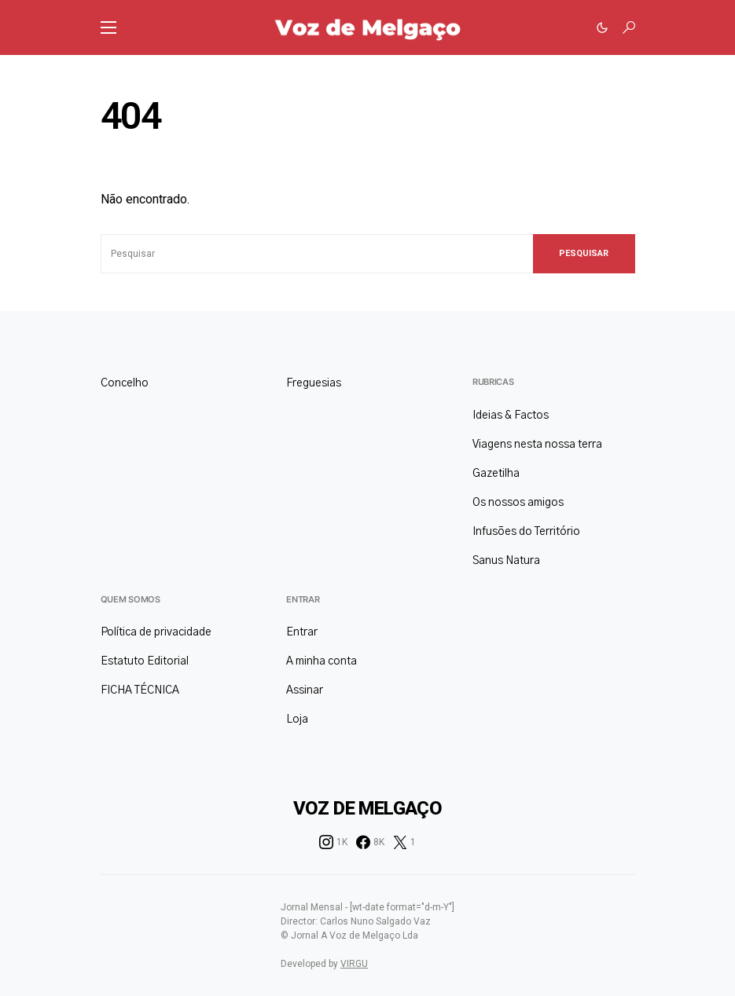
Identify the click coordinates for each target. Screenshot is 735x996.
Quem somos (130, 599)
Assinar (304, 690)
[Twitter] (404, 842)
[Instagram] (333, 842)
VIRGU (354, 963)
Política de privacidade (156, 632)
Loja (297, 719)
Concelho (125, 383)
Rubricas (493, 381)
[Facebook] (370, 842)
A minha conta (321, 661)
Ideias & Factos (510, 415)
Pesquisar (583, 253)
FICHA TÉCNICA (140, 690)
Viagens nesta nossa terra (537, 444)
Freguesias (313, 383)
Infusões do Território (526, 531)
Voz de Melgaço (368, 808)
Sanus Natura (506, 560)
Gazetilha (496, 473)
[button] (108, 27)
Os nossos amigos (518, 502)
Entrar (302, 599)
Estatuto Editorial (145, 661)
